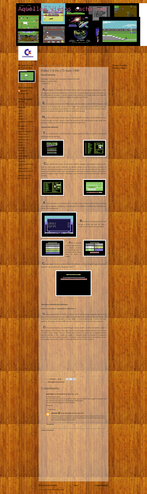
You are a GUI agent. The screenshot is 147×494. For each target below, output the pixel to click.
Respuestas (51, 409)
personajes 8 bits (23, 139)
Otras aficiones (22, 137)
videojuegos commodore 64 (55, 382)
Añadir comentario (48, 430)
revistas (20, 145)
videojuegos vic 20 (24, 175)
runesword (21, 148)
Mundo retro (22, 134)
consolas (21, 119)
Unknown (54, 413)
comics (20, 116)
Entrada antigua (101, 485)
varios (20, 158)
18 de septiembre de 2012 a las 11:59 (66, 394)
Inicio (76, 485)
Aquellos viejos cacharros (62, 9)
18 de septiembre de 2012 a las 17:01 (72, 413)
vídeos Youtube (23, 178)
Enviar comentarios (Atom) (55, 489)
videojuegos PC (23, 168)
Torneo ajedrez (22, 156)
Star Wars (21, 150)
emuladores (21, 126)
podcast (20, 142)
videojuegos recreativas (25, 171)
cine (19, 113)
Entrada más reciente (48, 485)
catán (20, 111)
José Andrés (50, 394)
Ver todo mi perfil (23, 93)
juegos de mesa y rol (24, 131)
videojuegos (22, 161)
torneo (20, 153)
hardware (21, 129)
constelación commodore (26, 121)
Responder (49, 405)
